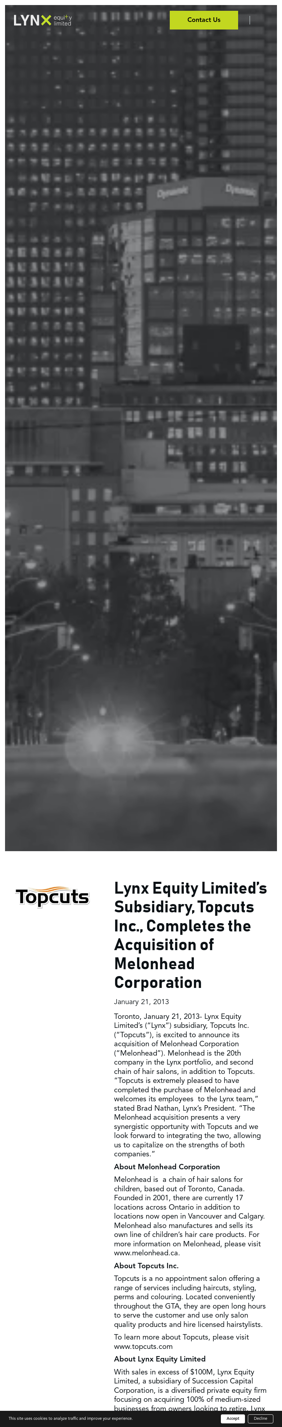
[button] (259, 20)
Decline (260, 1419)
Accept (233, 1419)
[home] (43, 20)
